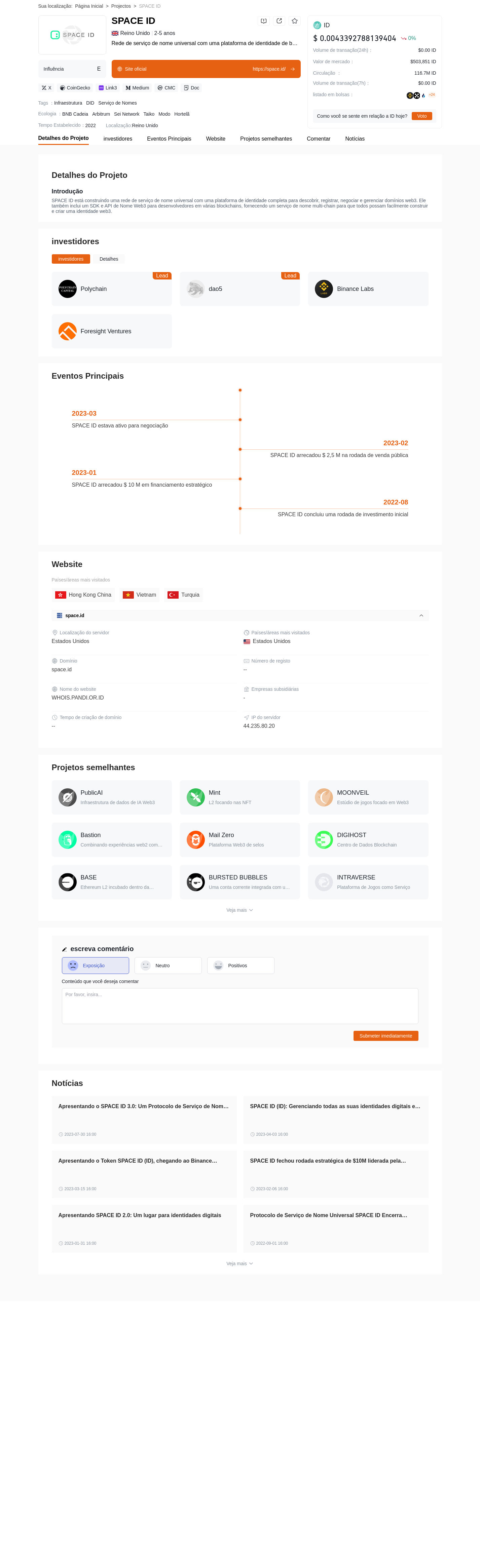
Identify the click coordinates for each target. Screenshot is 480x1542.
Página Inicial (89, 50)
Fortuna (294, 1512)
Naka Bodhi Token (106, 1512)
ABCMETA (247, 1523)
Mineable (68, 1512)
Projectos (121, 50)
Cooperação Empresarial (64, 1411)
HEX (43, 1523)
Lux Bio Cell (264, 1512)
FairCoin (212, 1512)
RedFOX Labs (179, 1512)
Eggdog (65, 1523)
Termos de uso (119, 1404)
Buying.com (115, 1523)
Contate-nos (378, 1404)
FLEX (236, 1512)
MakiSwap (365, 1512)
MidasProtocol (400, 1512)
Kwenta (183, 1523)
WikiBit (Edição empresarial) (272, 1404)
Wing (88, 1523)
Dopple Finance (327, 1512)
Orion (44, 1512)
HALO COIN (214, 1523)
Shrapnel (376, 1523)
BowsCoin (278, 1523)
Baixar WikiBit (416, 14)
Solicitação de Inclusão (334, 1404)
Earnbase (145, 1512)
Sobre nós (49, 1404)
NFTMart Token (411, 1523)
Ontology (347, 1523)
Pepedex (319, 1523)
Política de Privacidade (166, 1404)
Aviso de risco (82, 1404)
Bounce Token (151, 1523)
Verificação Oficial (216, 1404)
